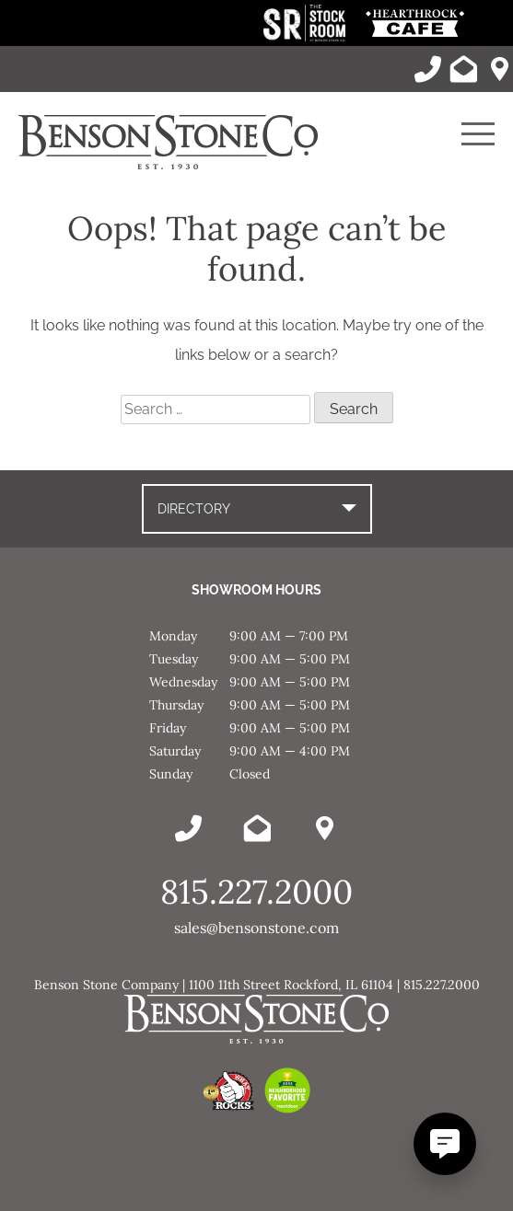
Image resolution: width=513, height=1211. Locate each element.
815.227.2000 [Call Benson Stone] (256, 892)
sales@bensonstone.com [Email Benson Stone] (256, 927)
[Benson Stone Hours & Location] (499, 69)
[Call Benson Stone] (427, 69)
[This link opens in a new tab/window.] (306, 36)
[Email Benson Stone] (463, 69)
